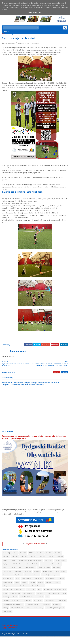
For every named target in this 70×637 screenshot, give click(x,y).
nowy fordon (8, 583)
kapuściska (18, 575)
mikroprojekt (39, 579)
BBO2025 (42, 557)
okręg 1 (32, 583)
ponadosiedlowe (29, 594)
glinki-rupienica (30, 568)
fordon (13, 568)
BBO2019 (49, 553)
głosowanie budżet (44, 568)
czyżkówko (44, 564)
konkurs (36, 575)
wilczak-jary (46, 605)
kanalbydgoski (48, 572)
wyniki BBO (56, 605)
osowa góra (31, 590)
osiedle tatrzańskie (38, 586)
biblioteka (60, 557)
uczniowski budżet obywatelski (13, 605)
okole (17, 583)
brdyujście (49, 561)
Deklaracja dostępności (10, 626)
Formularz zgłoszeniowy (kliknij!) (22, 192)
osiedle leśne (24, 586)
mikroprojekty (50, 579)
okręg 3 (48, 583)
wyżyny (6, 608)
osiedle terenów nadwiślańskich (14, 590)
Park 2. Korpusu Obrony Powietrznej (55, 590)
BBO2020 (58, 553)
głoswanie (56, 568)
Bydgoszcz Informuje (9, 628)
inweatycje (18, 572)
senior (41, 597)
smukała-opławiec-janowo (12, 601)
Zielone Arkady (38, 608)
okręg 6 (14, 586)
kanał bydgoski (61, 572)
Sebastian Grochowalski (28, 597)
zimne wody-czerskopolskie (55, 608)
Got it (41, 12)
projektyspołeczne (12, 34)
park (39, 590)
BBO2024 (33, 557)
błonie (14, 561)
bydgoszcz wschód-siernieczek (13, 564)
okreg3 (24, 583)
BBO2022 (15, 557)
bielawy (6, 561)
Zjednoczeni (7, 612)
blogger (56, 373)
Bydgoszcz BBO (60, 561)
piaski (5, 594)
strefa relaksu (50, 601)
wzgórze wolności (17, 608)
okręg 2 (40, 583)
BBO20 (31, 553)
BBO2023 (24, 557)
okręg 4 (57, 583)
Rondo (15, 597)
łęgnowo (56, 575)
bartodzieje (7, 553)
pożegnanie (40, 594)
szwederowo (62, 601)
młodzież (61, 579)
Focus (5, 568)
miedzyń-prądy (27, 579)
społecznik (27, 601)
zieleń (28, 608)
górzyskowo (7, 572)
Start (3, 34)
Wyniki (6, 32)
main (17, 579)
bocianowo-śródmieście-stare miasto (30, 561)
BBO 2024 (23, 553)
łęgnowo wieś (8, 579)
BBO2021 (6, 557)
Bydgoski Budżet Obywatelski (35, 544)
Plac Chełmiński (15, 594)
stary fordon (38, 601)
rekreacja (7, 597)
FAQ (53, 564)
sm (47, 597)
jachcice (37, 572)
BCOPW (51, 557)
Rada (64, 594)
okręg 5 (6, 586)
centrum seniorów (32, 564)
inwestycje (28, 572)
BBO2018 (40, 553)
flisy (59, 564)
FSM (20, 568)
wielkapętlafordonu (32, 605)
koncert (28, 575)
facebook (64, 373)
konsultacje (45, 575)
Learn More (32, 12)
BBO (15, 553)
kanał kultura (8, 575)
